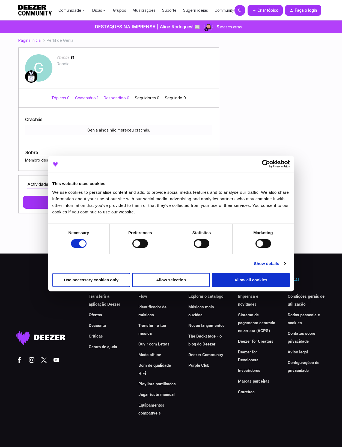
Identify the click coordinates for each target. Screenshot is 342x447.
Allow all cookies (250, 280)
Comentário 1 (87, 98)
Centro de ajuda (103, 346)
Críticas (96, 336)
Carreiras (246, 391)
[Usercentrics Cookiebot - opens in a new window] (266, 164)
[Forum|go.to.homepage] (35, 10)
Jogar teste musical (156, 394)
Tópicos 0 (61, 98)
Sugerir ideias (195, 10)
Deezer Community (205, 354)
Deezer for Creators (255, 341)
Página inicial (29, 40)
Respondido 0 (117, 98)
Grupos (119, 10)
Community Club (229, 10)
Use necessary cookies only (91, 280)
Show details (266, 263)
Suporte (169, 10)
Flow (142, 296)
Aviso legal (298, 351)
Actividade (37, 184)
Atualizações (144, 10)
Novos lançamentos (206, 325)
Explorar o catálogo (205, 296)
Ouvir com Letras (153, 344)
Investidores (249, 370)
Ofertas (95, 314)
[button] (265, 10)
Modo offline (149, 354)
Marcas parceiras (254, 381)
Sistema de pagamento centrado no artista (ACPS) (256, 322)
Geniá (63, 57)
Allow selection (171, 280)
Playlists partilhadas (157, 383)
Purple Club (198, 365)
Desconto (97, 325)
